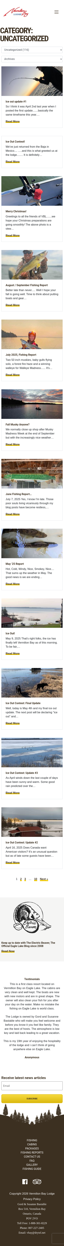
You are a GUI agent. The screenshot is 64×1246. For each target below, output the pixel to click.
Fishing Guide (32, 1168)
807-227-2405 (36, 1227)
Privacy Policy (32, 1199)
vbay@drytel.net (36, 1232)
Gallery (32, 1164)
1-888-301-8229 (38, 1223)
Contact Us (32, 1156)
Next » (44, 879)
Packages (32, 1148)
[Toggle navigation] (56, 12)
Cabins (32, 1144)
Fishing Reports (32, 1152)
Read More (13, 121)
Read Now (8, 951)
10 (35, 879)
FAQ (32, 1160)
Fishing (32, 1140)
